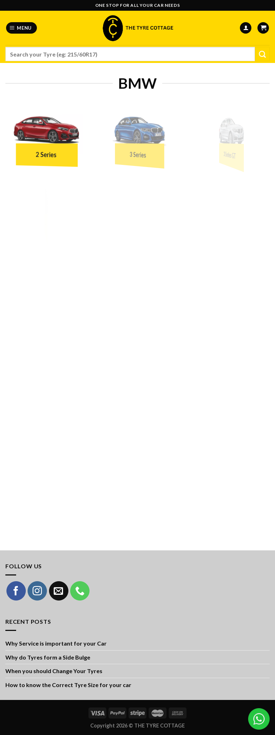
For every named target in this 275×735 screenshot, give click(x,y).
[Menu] (21, 28)
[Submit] (262, 54)
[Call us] (80, 591)
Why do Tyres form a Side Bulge (47, 657)
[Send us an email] (58, 591)
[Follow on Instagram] (37, 591)
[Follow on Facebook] (16, 591)
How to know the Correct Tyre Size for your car (68, 684)
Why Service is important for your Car (56, 643)
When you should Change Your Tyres (53, 670)
